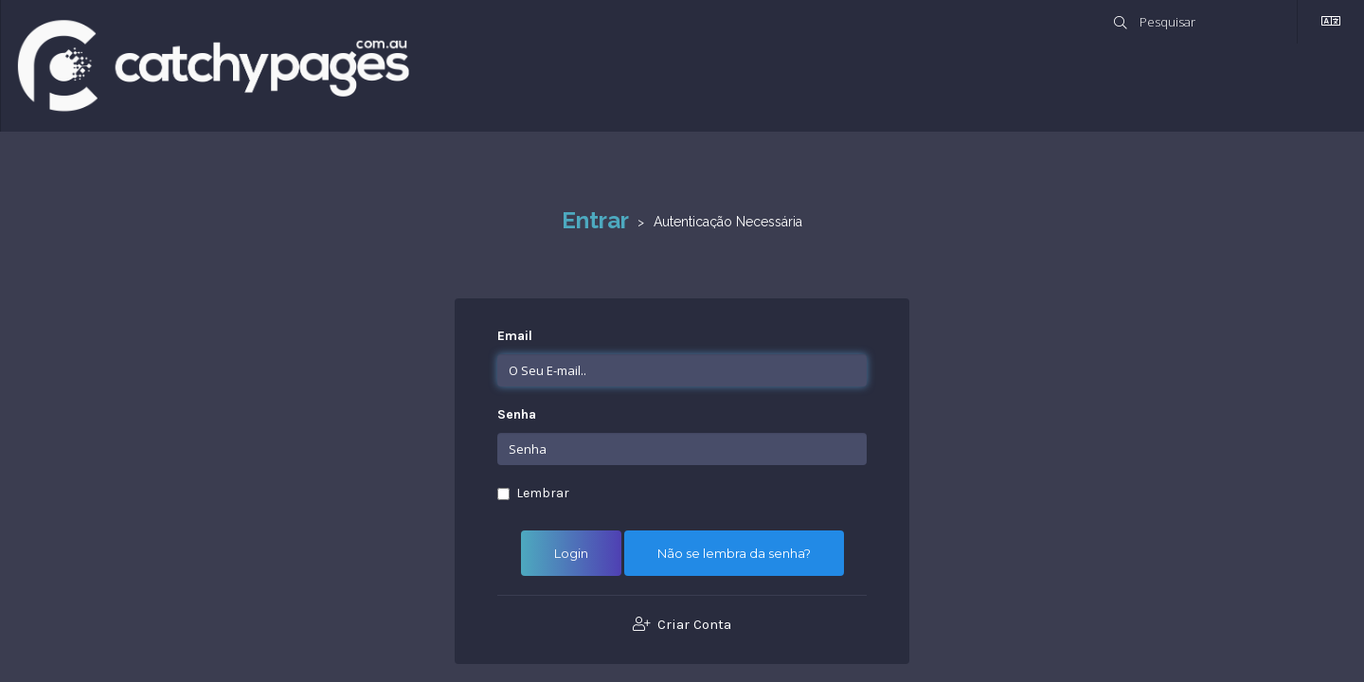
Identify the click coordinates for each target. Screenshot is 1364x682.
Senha (516, 414)
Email (514, 336)
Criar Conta (682, 624)
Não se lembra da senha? (734, 553)
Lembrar (533, 493)
